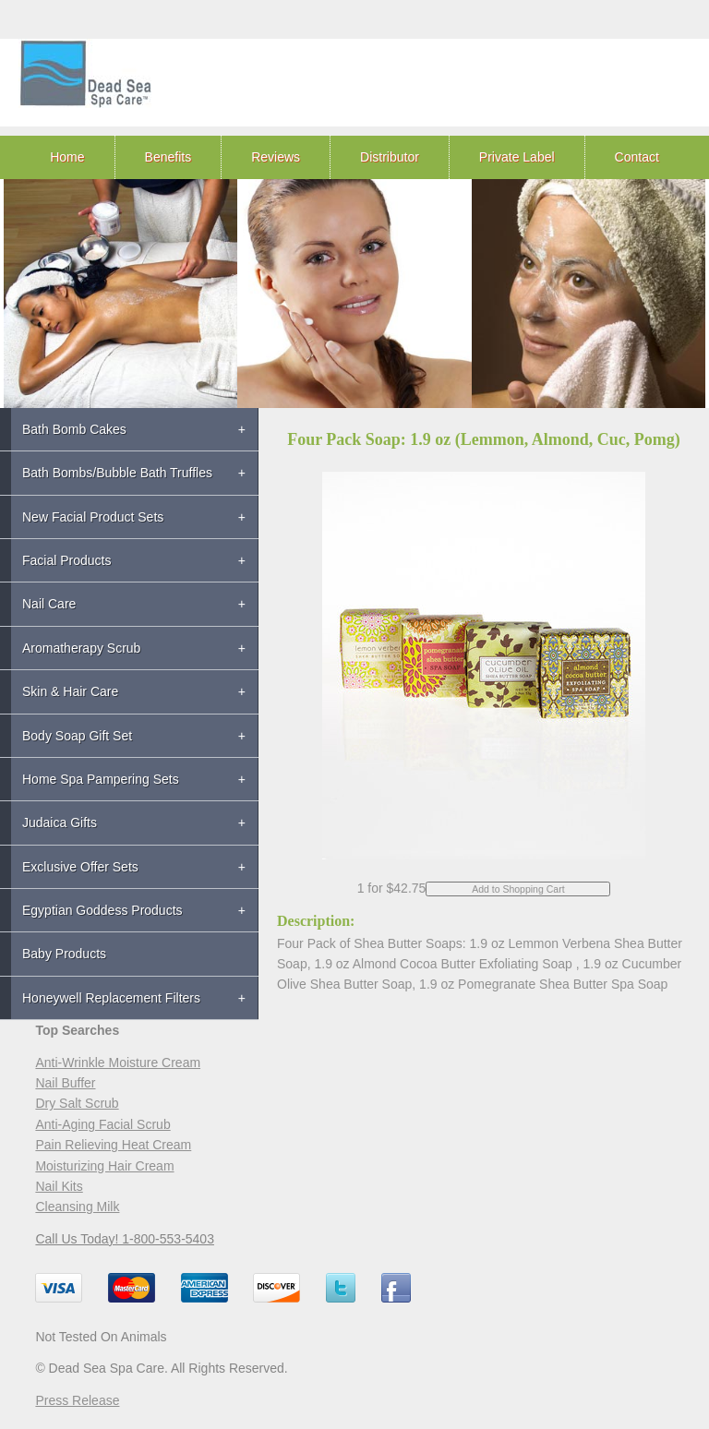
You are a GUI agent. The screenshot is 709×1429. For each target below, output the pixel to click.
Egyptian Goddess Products (102, 910)
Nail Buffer (65, 1082)
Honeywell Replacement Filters (111, 998)
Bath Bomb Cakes (74, 429)
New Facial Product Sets (92, 517)
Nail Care (49, 603)
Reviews (275, 157)
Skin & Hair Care (70, 691)
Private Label (517, 157)
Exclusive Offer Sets (80, 866)
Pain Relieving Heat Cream (113, 1144)
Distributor (389, 157)
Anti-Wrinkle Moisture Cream (117, 1062)
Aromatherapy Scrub (81, 648)
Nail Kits (58, 1186)
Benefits (168, 157)
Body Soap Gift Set (77, 735)
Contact (637, 157)
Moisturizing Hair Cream (104, 1166)
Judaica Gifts (59, 822)
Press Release (77, 1400)
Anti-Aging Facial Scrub (102, 1124)
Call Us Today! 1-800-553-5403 (124, 1238)
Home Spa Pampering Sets (100, 779)
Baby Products (64, 953)
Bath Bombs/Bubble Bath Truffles (117, 472)
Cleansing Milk (77, 1206)
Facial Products (66, 560)
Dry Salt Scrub (76, 1103)
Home (67, 157)
